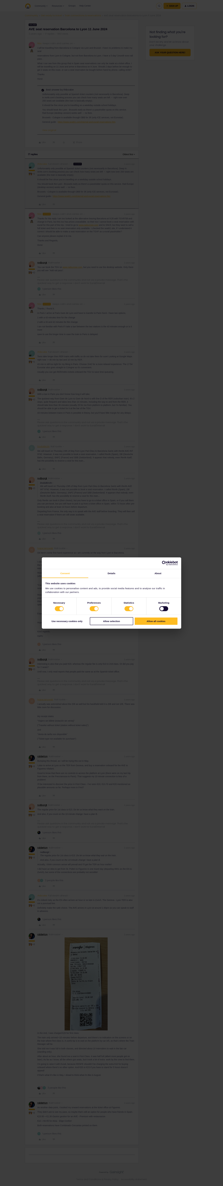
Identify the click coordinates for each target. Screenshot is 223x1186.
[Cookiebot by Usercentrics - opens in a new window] (164, 563)
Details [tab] (111, 573)
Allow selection (111, 621)
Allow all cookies (156, 621)
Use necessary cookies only (66, 621)
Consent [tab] (65, 573)
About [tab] (158, 573)
